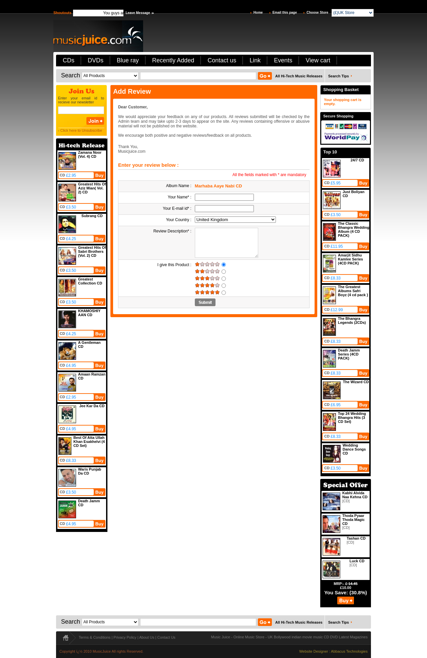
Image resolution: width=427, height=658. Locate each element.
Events (283, 60)
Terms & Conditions (94, 637)
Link (255, 60)
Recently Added (173, 60)
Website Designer (313, 651)
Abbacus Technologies (349, 651)
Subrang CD (92, 216)
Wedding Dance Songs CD (354, 449)
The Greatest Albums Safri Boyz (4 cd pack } (353, 291)
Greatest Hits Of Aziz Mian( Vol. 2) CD (92, 188)
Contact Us (166, 637)
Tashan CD (356, 538)
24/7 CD (357, 160)
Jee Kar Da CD (92, 406)
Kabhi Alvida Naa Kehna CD (355, 495)
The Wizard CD (356, 382)
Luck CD (357, 561)
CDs (68, 60)
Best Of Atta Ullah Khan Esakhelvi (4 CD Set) (89, 442)
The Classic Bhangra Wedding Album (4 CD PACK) (353, 229)
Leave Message (137, 13)
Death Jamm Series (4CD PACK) (349, 354)
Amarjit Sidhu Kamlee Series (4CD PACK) (350, 259)
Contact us (221, 60)
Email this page (285, 12)
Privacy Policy (124, 637)
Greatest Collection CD (90, 281)
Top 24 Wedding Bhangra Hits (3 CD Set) (352, 418)
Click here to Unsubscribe (81, 130)
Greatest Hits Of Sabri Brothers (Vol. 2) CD (92, 251)
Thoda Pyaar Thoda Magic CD (353, 520)
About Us (146, 637)
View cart (318, 60)
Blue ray (128, 60)
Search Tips (338, 76)
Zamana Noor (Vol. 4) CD (89, 154)
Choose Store (317, 12)
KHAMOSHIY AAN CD (89, 313)
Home (258, 12)
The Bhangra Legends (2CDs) (352, 320)
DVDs (95, 60)
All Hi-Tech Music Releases (299, 76)
